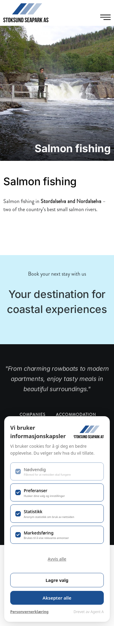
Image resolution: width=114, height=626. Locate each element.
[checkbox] (57, 471)
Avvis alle (57, 559)
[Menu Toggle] (105, 17)
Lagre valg (57, 580)
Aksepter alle (57, 598)
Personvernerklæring (29, 611)
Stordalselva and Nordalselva (71, 208)
